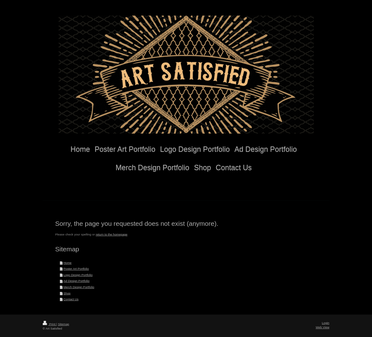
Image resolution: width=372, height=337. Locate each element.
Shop (66, 293)
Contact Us (70, 299)
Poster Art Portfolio (76, 268)
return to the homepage (111, 234)
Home (67, 262)
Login (325, 323)
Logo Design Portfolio (78, 275)
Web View (322, 327)
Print (49, 324)
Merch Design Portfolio (78, 287)
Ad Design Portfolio (76, 280)
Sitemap (63, 324)
